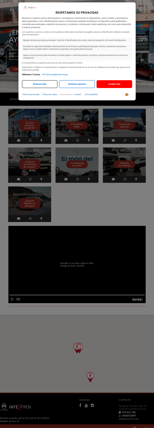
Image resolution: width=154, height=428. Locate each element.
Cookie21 (77, 94)
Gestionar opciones (77, 84)
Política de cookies (50, 94)
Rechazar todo (39, 84)
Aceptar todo (114, 84)
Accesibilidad (91, 94)
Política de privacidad (31, 94)
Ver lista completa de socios (55, 74)
